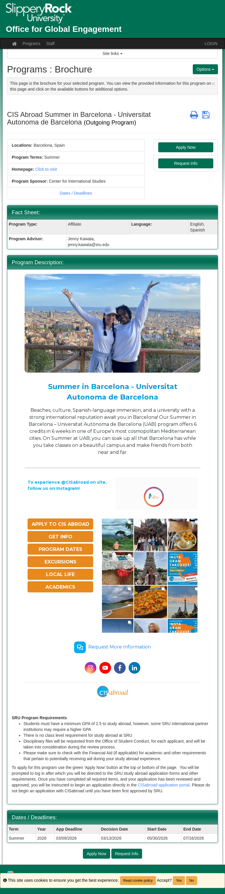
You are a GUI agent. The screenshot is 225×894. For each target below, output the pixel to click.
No (191, 881)
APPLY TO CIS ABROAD (60, 524)
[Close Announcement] (213, 83)
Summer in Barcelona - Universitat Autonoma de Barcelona (112, 391)
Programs (31, 43)
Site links (112, 53)
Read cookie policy (138, 881)
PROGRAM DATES (60, 549)
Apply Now (186, 147)
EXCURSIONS (60, 562)
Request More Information (112, 647)
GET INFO (60, 536)
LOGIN (210, 43)
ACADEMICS (60, 587)
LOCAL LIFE (60, 574)
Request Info (185, 163)
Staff (50, 43)
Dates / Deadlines (76, 193)
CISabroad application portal (164, 785)
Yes (179, 881)
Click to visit (46, 169)
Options (205, 69)
